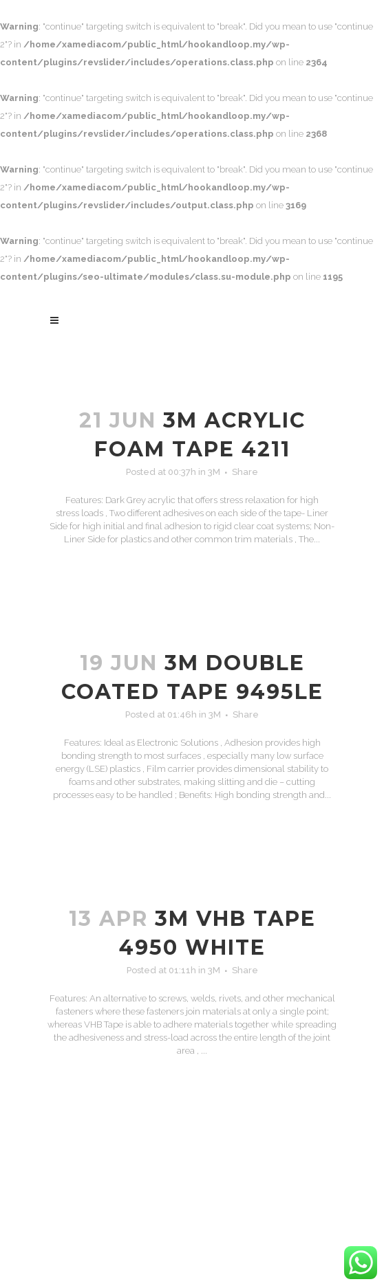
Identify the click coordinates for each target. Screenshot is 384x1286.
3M (214, 472)
